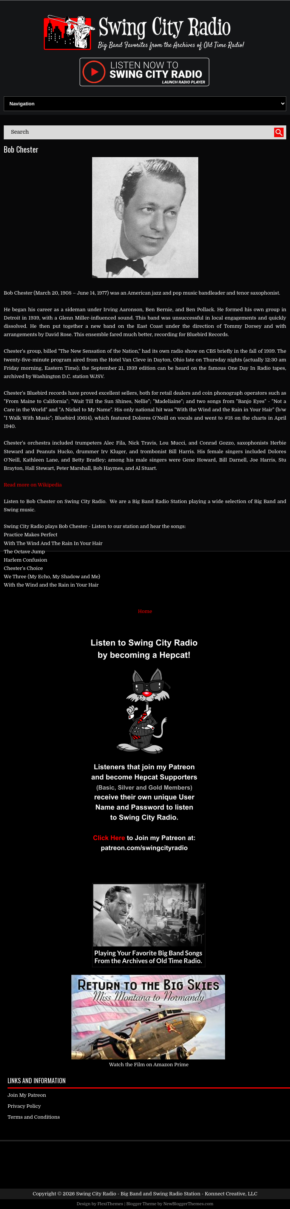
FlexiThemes (110, 1203)
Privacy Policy (24, 1106)
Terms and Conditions (34, 1117)
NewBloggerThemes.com (188, 1203)
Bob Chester (21, 149)
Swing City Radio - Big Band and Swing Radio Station (138, 1194)
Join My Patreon (27, 1095)
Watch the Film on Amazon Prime (149, 1064)
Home (145, 611)
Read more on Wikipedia (33, 485)
